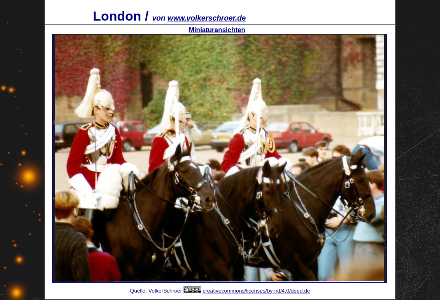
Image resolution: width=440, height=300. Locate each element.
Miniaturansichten (217, 29)
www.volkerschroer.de (207, 18)
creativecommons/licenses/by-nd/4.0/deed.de (256, 291)
